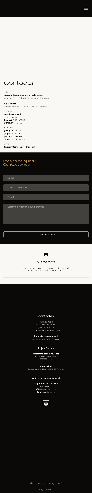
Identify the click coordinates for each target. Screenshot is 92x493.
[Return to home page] (8, 8)
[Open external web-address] (46, 304)
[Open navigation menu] (86, 8)
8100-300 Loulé (46, 359)
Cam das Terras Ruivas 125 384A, (46, 356)
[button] (46, 403)
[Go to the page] (45, 290)
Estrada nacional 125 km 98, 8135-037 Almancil (46, 369)
